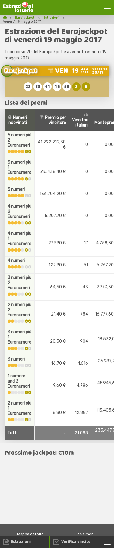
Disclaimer (83, 534)
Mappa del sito (30, 534)
